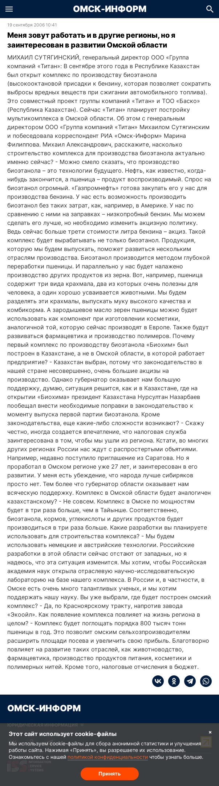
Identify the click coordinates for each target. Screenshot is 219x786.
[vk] (158, 681)
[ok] (172, 681)
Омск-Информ (109, 9)
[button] (9, 9)
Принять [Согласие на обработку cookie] (109, 773)
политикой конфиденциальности (108, 757)
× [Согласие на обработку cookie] (210, 732)
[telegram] (188, 681)
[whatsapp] (204, 681)
